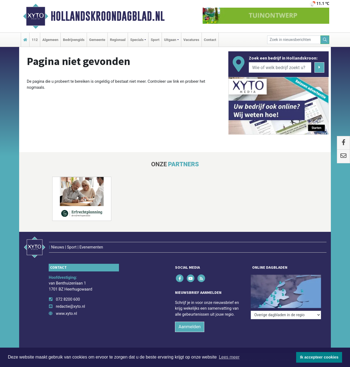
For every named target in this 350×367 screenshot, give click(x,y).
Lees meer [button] (229, 357)
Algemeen (50, 40)
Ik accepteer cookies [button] (319, 357)
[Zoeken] (324, 39)
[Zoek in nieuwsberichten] (294, 39)
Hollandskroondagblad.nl (108, 16)
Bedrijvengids (73, 40)
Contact (210, 40)
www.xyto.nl (66, 313)
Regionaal (118, 40)
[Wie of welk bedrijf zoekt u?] (280, 67)
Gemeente (97, 40)
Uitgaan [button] (170, 40)
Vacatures (191, 40)
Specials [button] (137, 40)
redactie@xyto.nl (70, 306)
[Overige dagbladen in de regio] (286, 315)
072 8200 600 (68, 299)
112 (35, 40)
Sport (155, 40)
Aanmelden (190, 326)
